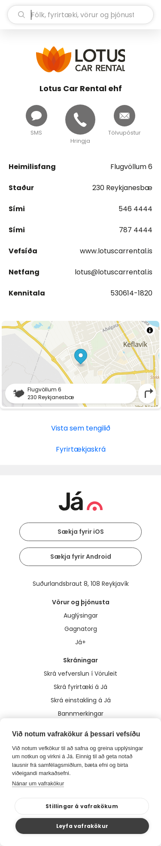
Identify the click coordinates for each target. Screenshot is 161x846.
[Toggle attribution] (150, 330)
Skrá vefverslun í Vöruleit (80, 673)
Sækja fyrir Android (80, 556)
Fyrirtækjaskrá (81, 449)
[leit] (80, 15)
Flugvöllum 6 (131, 167)
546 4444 (135, 209)
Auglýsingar (81, 615)
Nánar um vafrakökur (38, 783)
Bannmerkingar (80, 713)
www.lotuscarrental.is (116, 251)
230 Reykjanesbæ (122, 188)
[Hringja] (80, 120)
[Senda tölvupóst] (124, 115)
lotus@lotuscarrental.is (113, 272)
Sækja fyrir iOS (81, 531)
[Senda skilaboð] (36, 115)
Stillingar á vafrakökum (82, 806)
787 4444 (135, 230)
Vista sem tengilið (80, 428)
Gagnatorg (80, 629)
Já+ (80, 642)
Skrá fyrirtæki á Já (80, 687)
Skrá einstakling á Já (81, 700)
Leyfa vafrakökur (82, 826)
